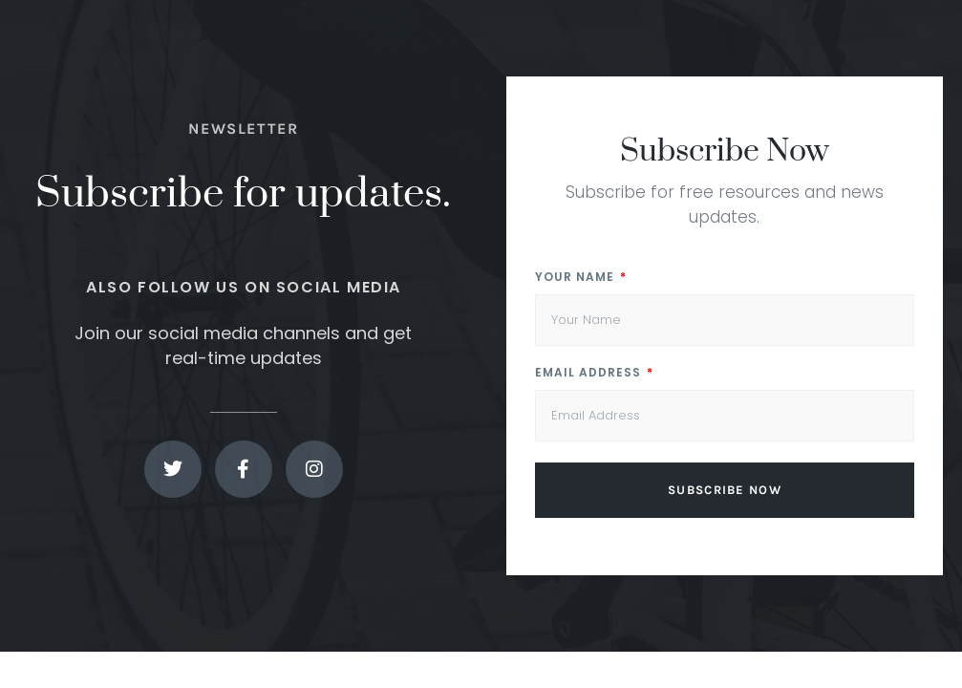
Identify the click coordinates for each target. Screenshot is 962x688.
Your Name (576, 278)
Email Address (590, 373)
